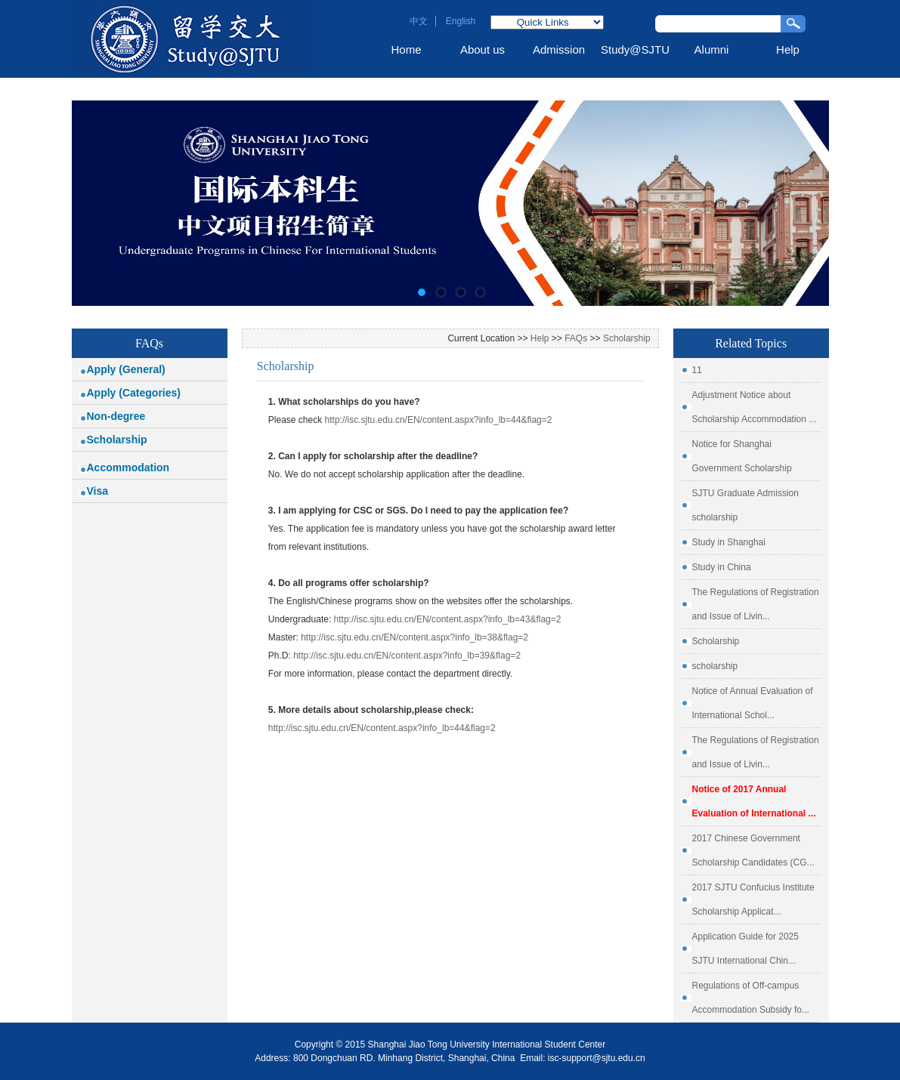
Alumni (711, 49)
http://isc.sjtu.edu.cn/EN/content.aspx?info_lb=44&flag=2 (438, 420)
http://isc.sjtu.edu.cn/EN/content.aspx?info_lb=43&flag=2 (447, 619)
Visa (98, 491)
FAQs (575, 338)
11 (697, 370)
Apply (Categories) (134, 393)
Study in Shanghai (728, 542)
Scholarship (117, 440)
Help (787, 49)
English (460, 21)
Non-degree (116, 416)
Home (406, 49)
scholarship (715, 666)
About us (482, 49)
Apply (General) (126, 369)
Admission (559, 49)
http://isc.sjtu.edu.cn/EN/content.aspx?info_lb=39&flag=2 (407, 655)
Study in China (721, 567)
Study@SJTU (635, 49)
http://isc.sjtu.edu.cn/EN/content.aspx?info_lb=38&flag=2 (414, 637)
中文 (419, 21)
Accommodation (128, 467)
